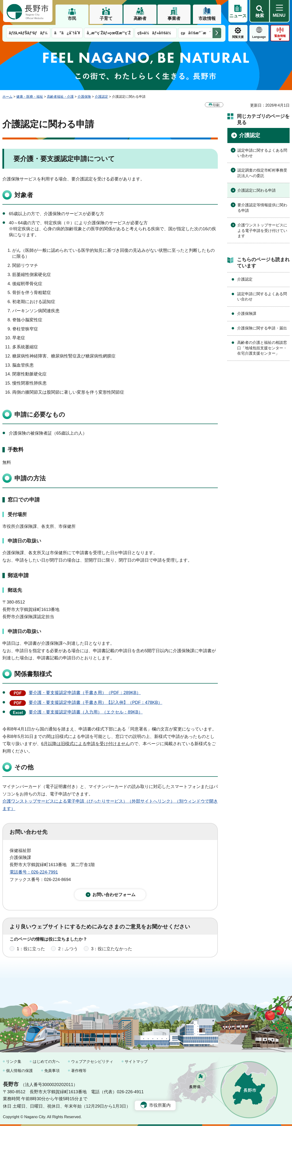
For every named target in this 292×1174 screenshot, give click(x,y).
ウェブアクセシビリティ (92, 1110)
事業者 (174, 18)
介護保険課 (246, 313)
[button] (259, 11)
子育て (106, 18)
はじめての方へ (46, 1110)
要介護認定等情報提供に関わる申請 (262, 207)
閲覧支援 (238, 37)
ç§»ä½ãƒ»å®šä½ (155, 33)
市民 (72, 18)
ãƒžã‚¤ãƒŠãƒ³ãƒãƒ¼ (28, 33)
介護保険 (84, 96)
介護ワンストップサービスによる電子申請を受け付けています (262, 230)
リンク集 (13, 1110)
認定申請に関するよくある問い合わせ (262, 153)
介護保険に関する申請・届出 (262, 328)
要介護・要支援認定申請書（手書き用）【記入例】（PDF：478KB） (95, 702)
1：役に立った (31, 953)
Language (259, 37)
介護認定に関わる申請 (256, 190)
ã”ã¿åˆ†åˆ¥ (67, 33)
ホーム (7, 96)
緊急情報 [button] (280, 36)
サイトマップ (136, 1110)
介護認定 (101, 96)
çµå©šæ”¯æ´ (195, 33)
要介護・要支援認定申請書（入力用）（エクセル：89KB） (86, 712)
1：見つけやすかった (37, 974)
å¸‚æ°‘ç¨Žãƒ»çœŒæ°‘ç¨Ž (109, 33)
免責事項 (52, 1118)
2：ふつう (68, 953)
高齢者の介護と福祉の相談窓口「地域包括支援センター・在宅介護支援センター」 (262, 347)
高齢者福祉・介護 (60, 96)
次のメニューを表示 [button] (217, 33)
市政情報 (207, 18)
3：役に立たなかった (111, 953)
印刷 (216, 105)
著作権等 (78, 1118)
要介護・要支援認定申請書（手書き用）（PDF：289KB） (85, 692)
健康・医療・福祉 (29, 96)
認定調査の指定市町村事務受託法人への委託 (262, 173)
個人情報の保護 (19, 1118)
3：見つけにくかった (124, 974)
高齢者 (140, 18)
